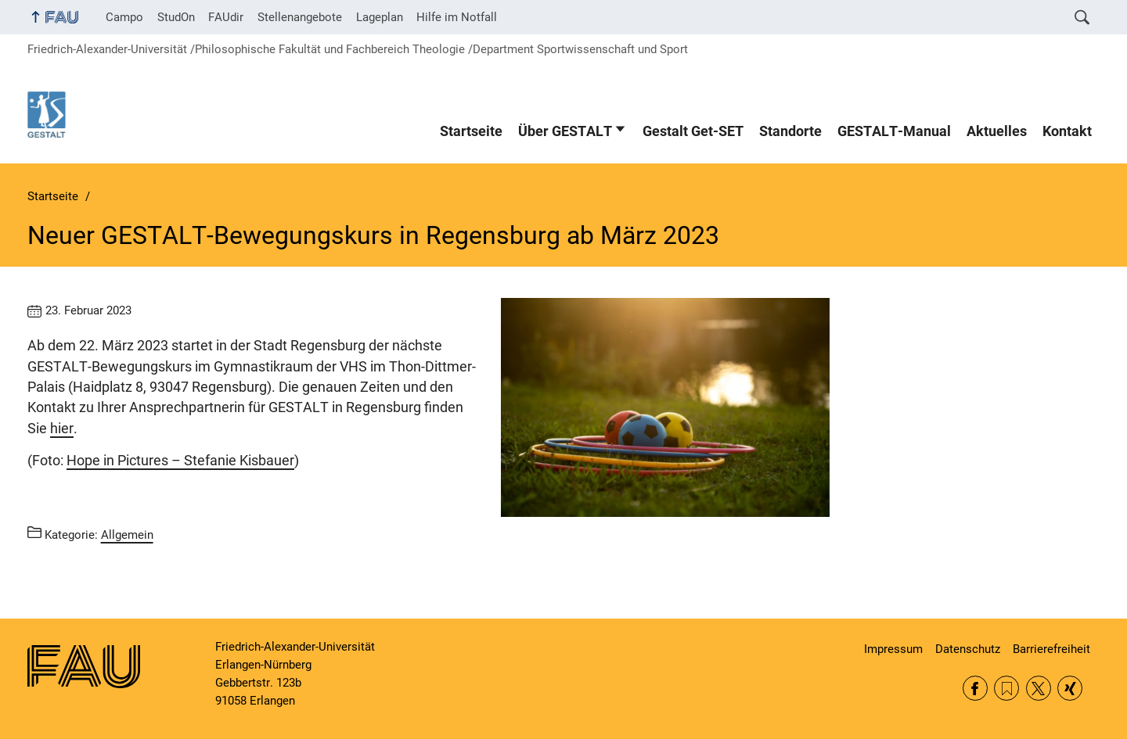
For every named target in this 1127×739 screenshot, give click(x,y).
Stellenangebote (299, 17)
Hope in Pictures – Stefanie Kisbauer (180, 460)
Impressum (893, 649)
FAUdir (225, 17)
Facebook (975, 688)
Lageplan (379, 17)
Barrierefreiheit (1051, 649)
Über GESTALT (565, 131)
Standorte (790, 131)
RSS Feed (1006, 688)
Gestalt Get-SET (693, 131)
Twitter (1038, 688)
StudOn (176, 17)
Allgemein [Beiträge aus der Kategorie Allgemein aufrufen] (127, 535)
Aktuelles (997, 131)
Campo (124, 17)
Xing (1069, 688)
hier (62, 428)
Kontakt (1067, 131)
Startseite (471, 131)
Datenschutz (967, 649)
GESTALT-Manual (894, 131)
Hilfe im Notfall (456, 17)
